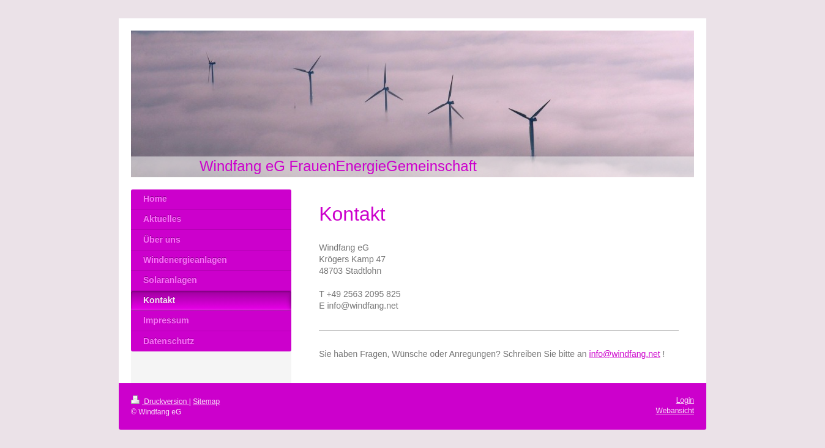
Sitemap (206, 401)
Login (685, 400)
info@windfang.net (624, 354)
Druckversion (160, 401)
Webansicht (675, 410)
